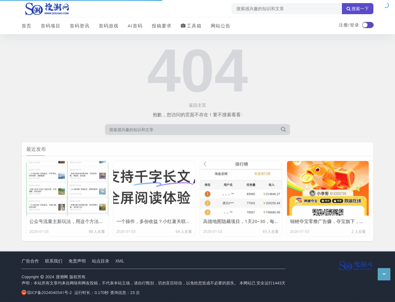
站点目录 (100, 261)
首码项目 (50, 26)
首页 (26, 26)
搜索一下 (358, 8)
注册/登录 (349, 25)
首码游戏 (108, 26)
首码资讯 (79, 26)
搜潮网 (62, 276)
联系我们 (53, 261)
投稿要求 (162, 26)
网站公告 (221, 26)
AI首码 (135, 26)
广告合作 (30, 261)
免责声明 (77, 261)
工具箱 (191, 26)
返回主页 (197, 105)
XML (119, 261)
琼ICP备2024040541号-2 (47, 292)
